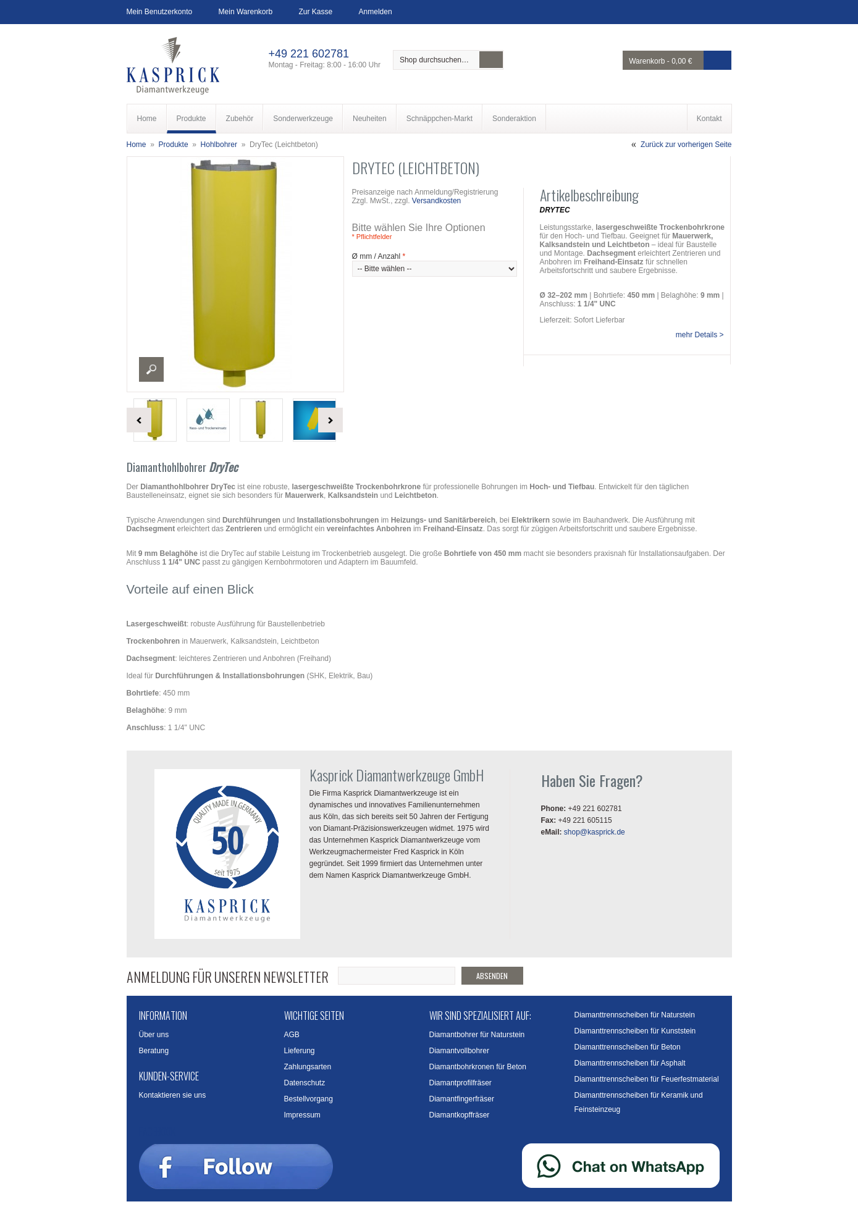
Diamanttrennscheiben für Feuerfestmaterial (646, 1079)
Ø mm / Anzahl (379, 256)
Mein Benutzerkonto (160, 11)
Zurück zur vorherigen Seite (686, 144)
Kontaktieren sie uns (172, 1095)
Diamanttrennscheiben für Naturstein (634, 1015)
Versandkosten (436, 200)
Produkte (173, 144)
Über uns (154, 1034)
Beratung (154, 1050)
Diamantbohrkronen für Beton (477, 1066)
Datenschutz (305, 1083)
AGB (292, 1034)
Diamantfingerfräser (461, 1099)
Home (136, 144)
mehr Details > (700, 334)
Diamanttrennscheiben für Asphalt (630, 1063)
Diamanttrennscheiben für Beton (627, 1047)
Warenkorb (647, 61)
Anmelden (375, 11)
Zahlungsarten (308, 1066)
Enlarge (151, 369)
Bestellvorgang (308, 1099)
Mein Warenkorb (246, 11)
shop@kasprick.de (594, 832)
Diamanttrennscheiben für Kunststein (635, 1031)
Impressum (302, 1115)
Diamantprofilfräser (460, 1083)
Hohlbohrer (219, 144)
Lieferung (299, 1050)
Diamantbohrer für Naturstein (477, 1034)
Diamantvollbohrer (459, 1050)
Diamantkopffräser (459, 1115)
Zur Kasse (316, 11)
